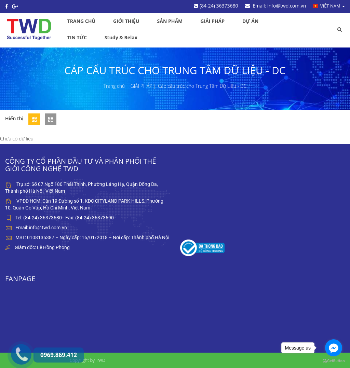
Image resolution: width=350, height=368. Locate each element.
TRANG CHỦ (81, 21)
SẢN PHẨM (170, 21)
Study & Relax (121, 37)
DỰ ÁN (250, 21)
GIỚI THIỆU (126, 21)
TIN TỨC (77, 37)
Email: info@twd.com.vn (275, 5)
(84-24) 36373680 (216, 5)
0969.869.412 (15, 339)
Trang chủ (114, 86)
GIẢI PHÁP (212, 21)
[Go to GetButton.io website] (334, 361)
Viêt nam (329, 6)
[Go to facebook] (333, 347)
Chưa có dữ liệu (16, 138)
